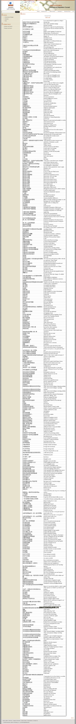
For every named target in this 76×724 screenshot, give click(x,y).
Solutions (7, 19)
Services (10, 720)
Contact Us (35, 720)
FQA (6, 20)
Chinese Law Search (8, 26)
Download (60, 11)
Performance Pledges (9, 17)
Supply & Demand (16, 720)
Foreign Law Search (8, 28)
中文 (73, 11)
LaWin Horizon (52, 11)
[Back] (72, 717)
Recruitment (30, 720)
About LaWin (5, 720)
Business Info (44, 11)
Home (38, 11)
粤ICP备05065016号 (25, 722)
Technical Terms (67, 11)
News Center (24, 720)
